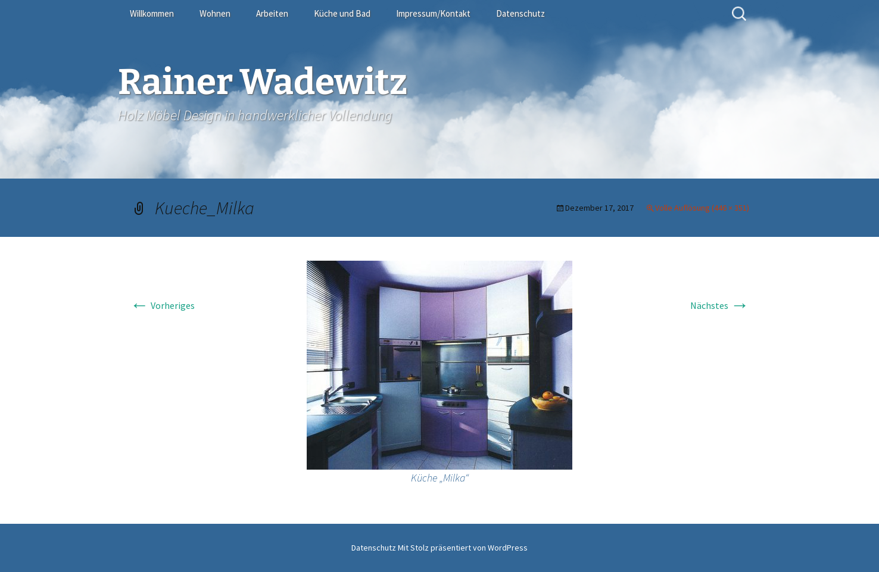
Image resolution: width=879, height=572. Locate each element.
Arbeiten (272, 13)
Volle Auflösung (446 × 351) (702, 207)
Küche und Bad (342, 13)
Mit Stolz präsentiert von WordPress (463, 547)
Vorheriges (162, 305)
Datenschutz (520, 13)
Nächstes (719, 305)
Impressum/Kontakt (433, 13)
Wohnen (215, 13)
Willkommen (152, 13)
